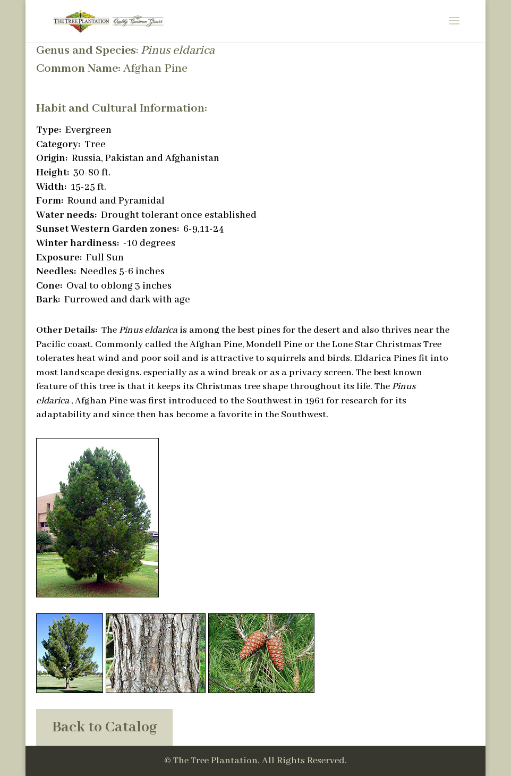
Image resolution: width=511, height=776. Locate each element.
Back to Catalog (104, 727)
